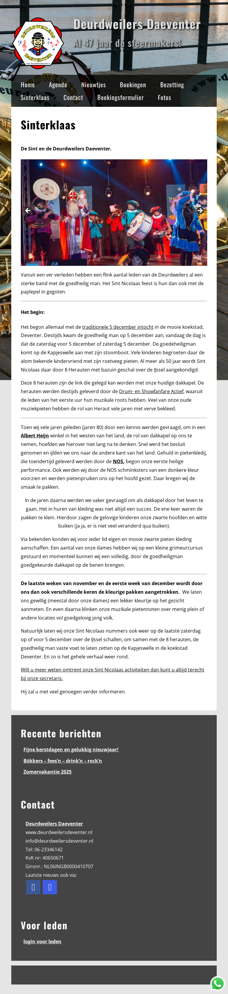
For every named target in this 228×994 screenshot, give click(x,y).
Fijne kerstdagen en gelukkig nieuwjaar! (70, 749)
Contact (73, 97)
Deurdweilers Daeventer (137, 23)
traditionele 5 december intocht (117, 327)
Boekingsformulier (120, 97)
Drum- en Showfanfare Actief (151, 391)
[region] (114, 212)
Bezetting (172, 84)
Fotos (164, 97)
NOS (118, 461)
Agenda (58, 84)
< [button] (28, 211)
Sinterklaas (35, 97)
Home (28, 84)
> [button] (199, 211)
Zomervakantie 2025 (47, 771)
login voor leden (42, 941)
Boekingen (133, 84)
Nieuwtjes (93, 84)
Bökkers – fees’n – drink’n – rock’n (62, 761)
